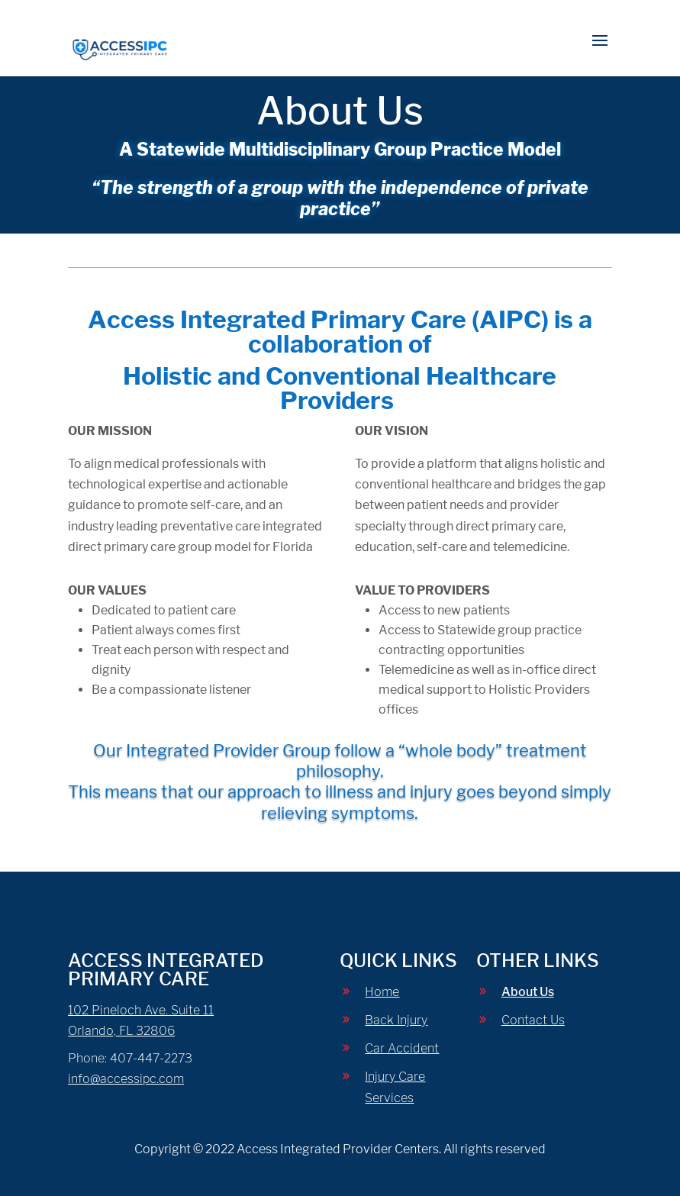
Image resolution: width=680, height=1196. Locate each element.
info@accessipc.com (126, 1079)
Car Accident (402, 1048)
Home (382, 992)
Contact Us (533, 1020)
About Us (527, 992)
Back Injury (396, 1020)
